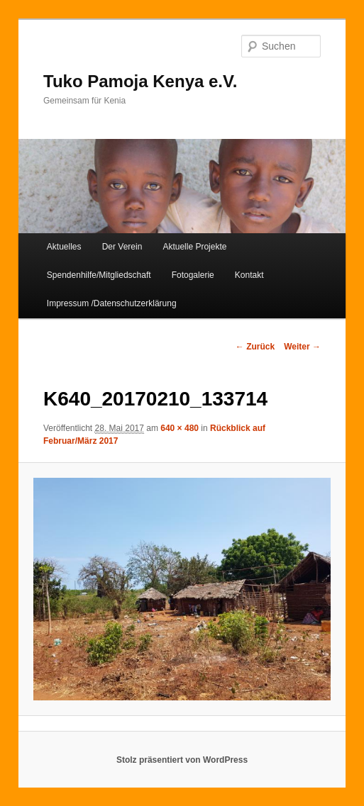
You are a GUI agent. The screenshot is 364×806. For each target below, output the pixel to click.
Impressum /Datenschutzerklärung (112, 303)
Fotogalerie (193, 275)
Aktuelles (64, 247)
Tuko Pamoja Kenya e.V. (140, 81)
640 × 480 (179, 428)
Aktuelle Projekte (194, 247)
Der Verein (122, 247)
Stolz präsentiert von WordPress (182, 760)
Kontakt (249, 275)
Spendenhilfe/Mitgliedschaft (99, 275)
